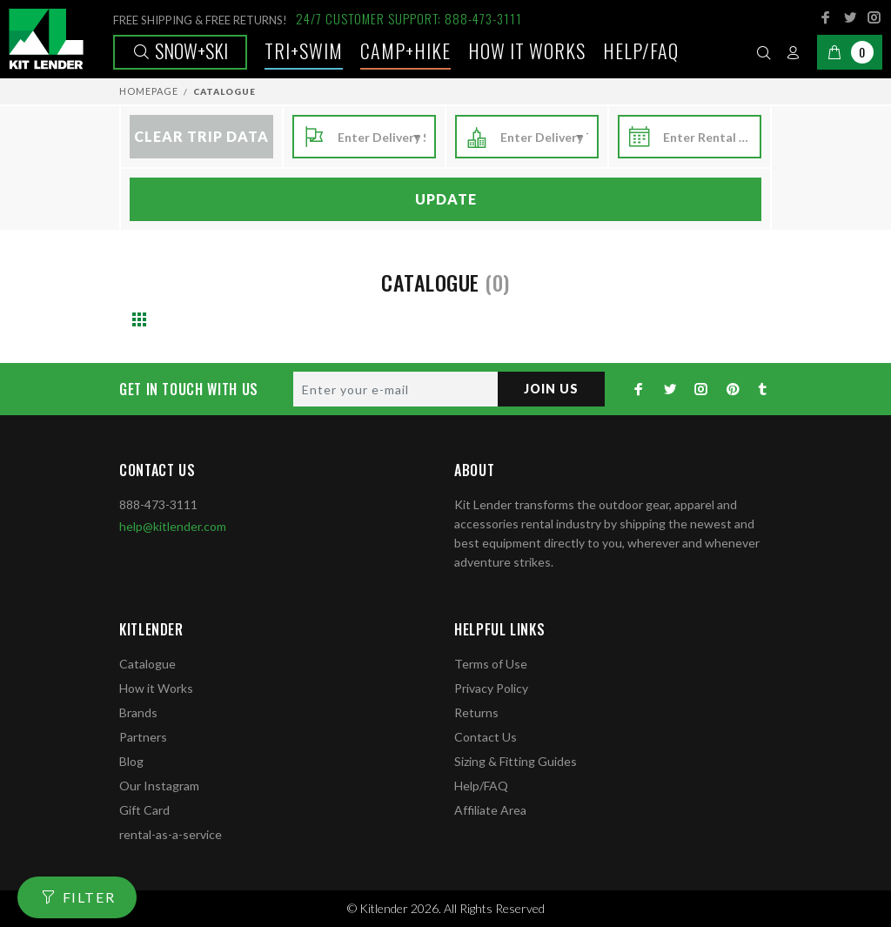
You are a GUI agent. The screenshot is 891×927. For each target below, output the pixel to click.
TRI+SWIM (304, 50)
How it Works (156, 688)
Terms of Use (490, 663)
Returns (476, 712)
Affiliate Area (490, 810)
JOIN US (551, 388)
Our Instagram (159, 785)
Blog (131, 761)
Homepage (148, 91)
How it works (527, 50)
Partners (143, 736)
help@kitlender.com (172, 526)
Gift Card (144, 810)
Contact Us (485, 736)
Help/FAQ (641, 50)
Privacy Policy (491, 688)
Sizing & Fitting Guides (515, 761)
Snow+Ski (180, 50)
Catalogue (147, 663)
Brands (138, 712)
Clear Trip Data (201, 136)
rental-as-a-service (170, 834)
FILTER (89, 897)
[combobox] (381, 137)
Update (446, 199)
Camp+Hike (405, 50)
